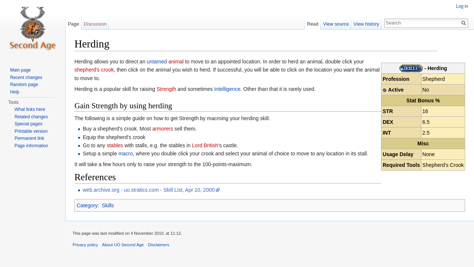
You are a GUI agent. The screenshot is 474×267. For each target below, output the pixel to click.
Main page (20, 70)
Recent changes (26, 77)
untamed (157, 62)
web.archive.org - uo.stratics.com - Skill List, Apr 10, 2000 (148, 190)
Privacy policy (85, 245)
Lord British (205, 145)
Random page (24, 84)
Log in (462, 6)
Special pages (28, 123)
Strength (166, 89)
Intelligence (227, 89)
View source (336, 24)
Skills (108, 205)
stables (115, 145)
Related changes (31, 116)
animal (176, 62)
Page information (31, 145)
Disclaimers (158, 245)
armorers (162, 129)
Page (73, 24)
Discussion (95, 24)
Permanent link (29, 138)
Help (14, 92)
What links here (29, 109)
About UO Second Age (123, 245)
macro (125, 153)
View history (366, 24)
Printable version (30, 131)
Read (312, 24)
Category (87, 205)
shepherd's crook (94, 70)
